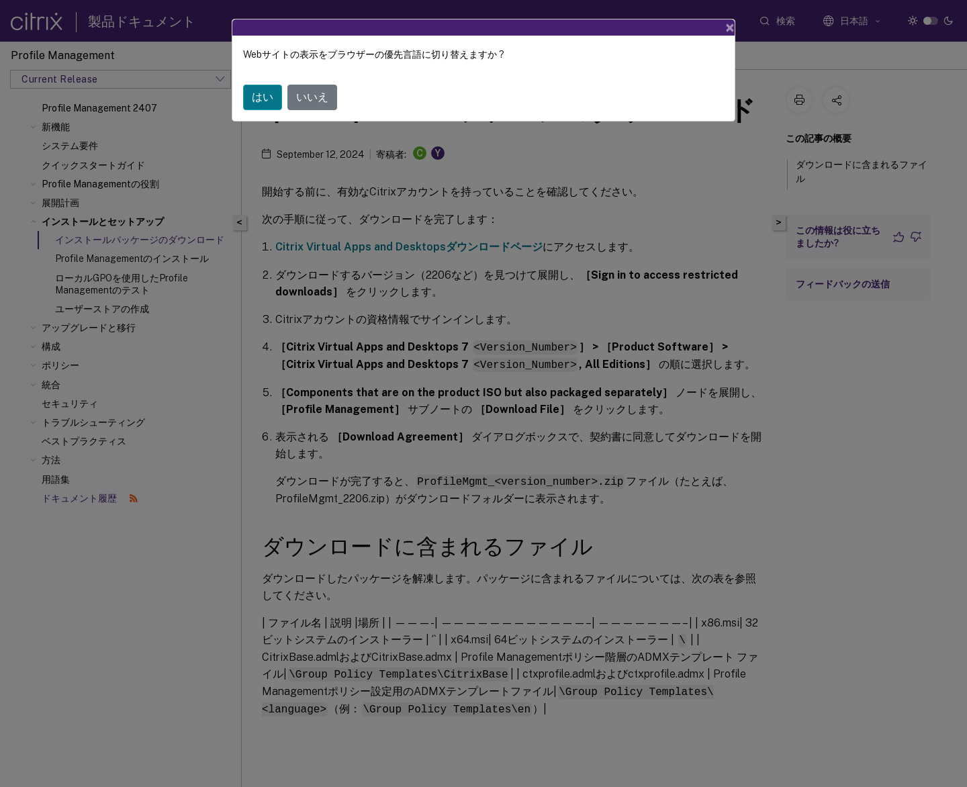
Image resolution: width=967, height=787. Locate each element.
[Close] (730, 27)
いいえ (312, 97)
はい (262, 97)
